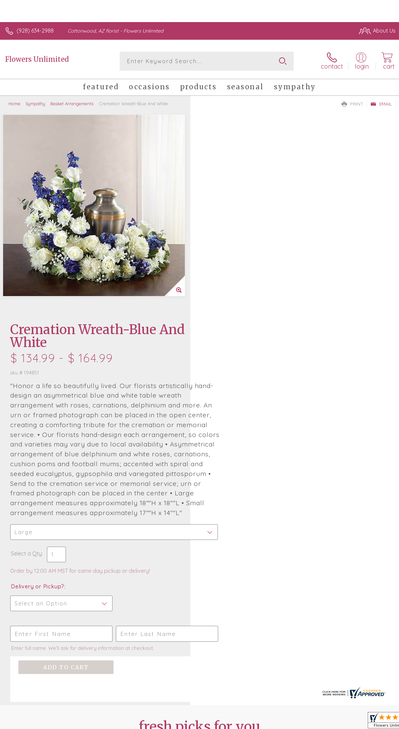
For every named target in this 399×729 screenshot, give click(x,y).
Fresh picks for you (199, 540)
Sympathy (35, 103)
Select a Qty (216, 354)
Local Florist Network (328, 712)
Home (14, 103)
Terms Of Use (240, 712)
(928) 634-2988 (35, 30)
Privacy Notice (280, 712)
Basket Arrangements (71, 103)
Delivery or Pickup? (228, 387)
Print (352, 104)
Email (381, 104)
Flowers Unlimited (37, 59)
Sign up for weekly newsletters (200, 577)
